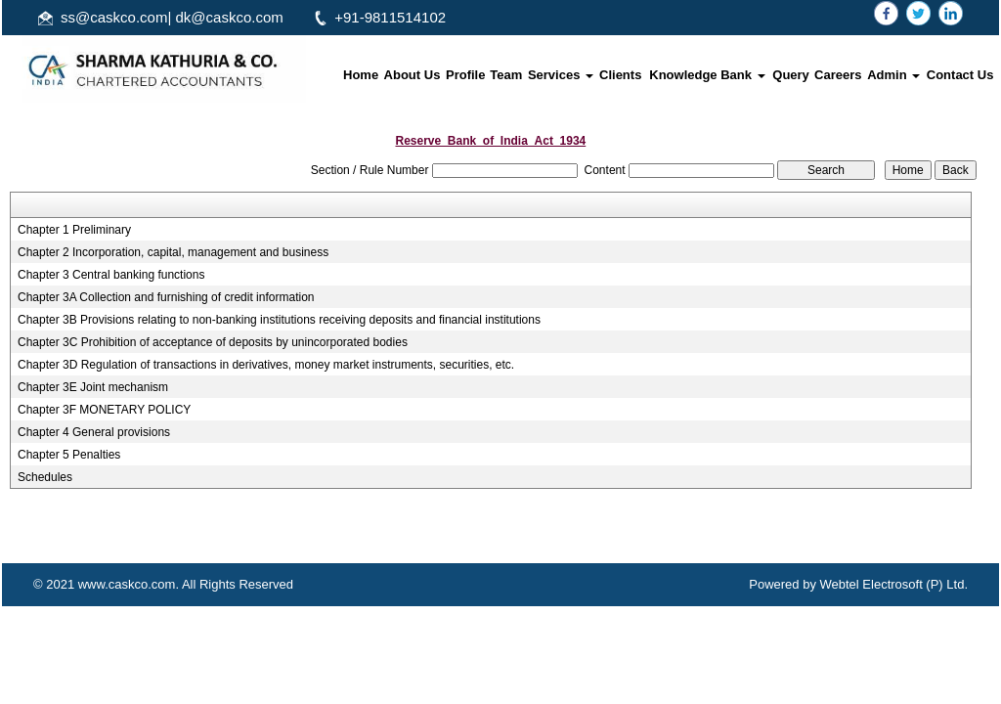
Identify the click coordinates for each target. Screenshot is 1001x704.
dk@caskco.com (229, 17)
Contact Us (960, 74)
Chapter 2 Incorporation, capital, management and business (173, 252)
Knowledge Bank (706, 74)
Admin (893, 74)
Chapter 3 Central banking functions (111, 275)
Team (506, 74)
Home (360, 74)
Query (790, 74)
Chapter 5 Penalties (69, 455)
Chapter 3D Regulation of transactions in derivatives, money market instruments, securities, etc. (266, 365)
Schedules (45, 477)
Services (560, 74)
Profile (465, 74)
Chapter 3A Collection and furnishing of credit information (166, 297)
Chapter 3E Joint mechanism (93, 387)
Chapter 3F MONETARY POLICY (104, 410)
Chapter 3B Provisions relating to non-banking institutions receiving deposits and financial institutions (279, 320)
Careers (837, 74)
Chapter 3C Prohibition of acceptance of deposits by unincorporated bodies (213, 342)
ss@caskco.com (114, 17)
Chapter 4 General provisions (94, 432)
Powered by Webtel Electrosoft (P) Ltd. (858, 584)
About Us (412, 74)
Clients (620, 74)
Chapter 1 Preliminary (74, 230)
